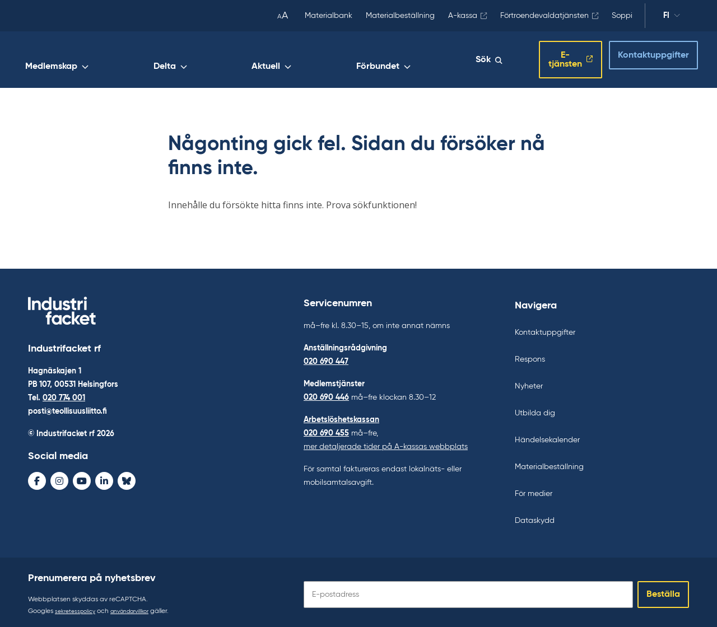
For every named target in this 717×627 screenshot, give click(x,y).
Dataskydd (535, 516)
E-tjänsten (548, 57)
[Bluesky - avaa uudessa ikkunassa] (127, 479)
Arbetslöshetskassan (341, 415)
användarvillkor (140, 606)
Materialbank (328, 16)
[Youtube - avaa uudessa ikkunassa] (82, 479)
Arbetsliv (188, 59)
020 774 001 (64, 396)
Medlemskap (256, 59)
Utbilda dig (535, 409)
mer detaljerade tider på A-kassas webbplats (386, 442)
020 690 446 (326, 393)
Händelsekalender (547, 435)
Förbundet (429, 59)
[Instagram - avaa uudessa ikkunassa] (59, 479)
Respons (530, 355)
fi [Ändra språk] (666, 16)
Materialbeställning (400, 16)
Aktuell (369, 59)
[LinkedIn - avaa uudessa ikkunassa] (104, 479)
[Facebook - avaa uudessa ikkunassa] (37, 479)
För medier (533, 489)
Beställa (663, 590)
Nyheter (529, 382)
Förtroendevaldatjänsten (544, 16)
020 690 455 (326, 429)
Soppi (622, 16)
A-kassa (462, 16)
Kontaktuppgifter (643, 56)
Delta (319, 59)
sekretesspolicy (78, 606)
